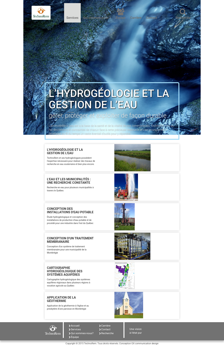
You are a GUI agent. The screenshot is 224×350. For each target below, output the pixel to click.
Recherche (106, 333)
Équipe (74, 336)
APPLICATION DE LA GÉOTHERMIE (61, 299)
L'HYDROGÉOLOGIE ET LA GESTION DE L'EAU (65, 151)
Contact (104, 329)
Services (75, 329)
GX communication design (145, 343)
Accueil (74, 325)
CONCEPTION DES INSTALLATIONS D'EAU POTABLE (70, 210)
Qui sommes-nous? (81, 333)
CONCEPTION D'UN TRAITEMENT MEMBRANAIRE (70, 240)
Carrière (105, 325)
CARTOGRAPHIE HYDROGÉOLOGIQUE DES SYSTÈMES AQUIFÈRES (64, 271)
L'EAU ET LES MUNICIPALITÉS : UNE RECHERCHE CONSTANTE (69, 180)
